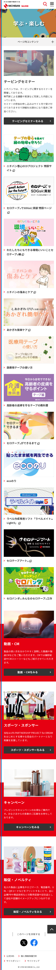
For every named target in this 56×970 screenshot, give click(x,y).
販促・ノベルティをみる (27, 911)
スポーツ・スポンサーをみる (28, 750)
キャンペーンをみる (27, 827)
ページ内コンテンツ (28, 41)
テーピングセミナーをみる (27, 121)
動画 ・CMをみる (28, 672)
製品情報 (24, 6)
